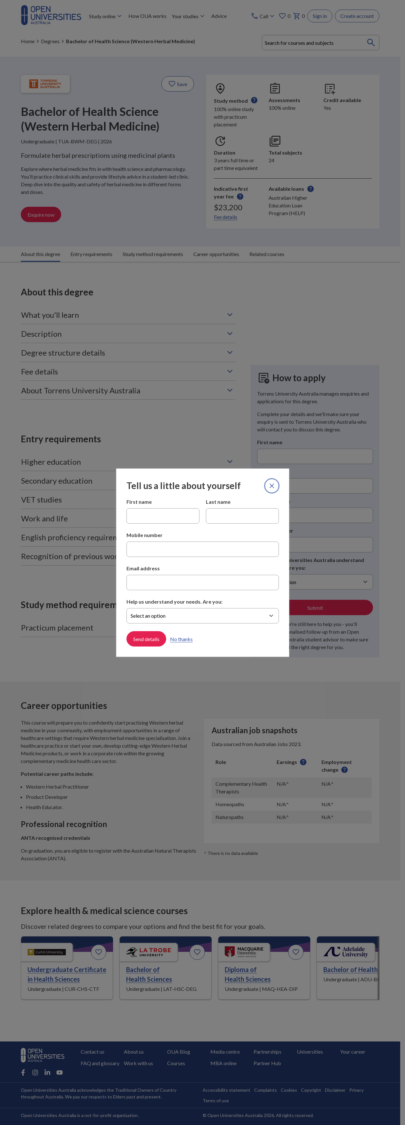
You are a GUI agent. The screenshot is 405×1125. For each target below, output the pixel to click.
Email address (143, 568)
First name (139, 502)
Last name (218, 502)
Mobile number (144, 535)
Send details (146, 639)
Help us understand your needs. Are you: (174, 602)
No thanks (181, 639)
